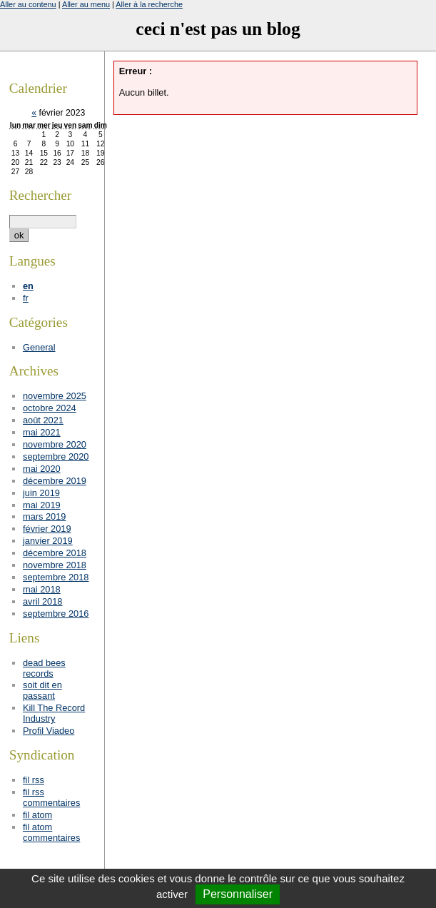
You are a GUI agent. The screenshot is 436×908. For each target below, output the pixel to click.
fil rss (33, 780)
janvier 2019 (48, 540)
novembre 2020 (54, 444)
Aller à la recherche (149, 4)
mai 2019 (42, 505)
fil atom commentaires (51, 832)
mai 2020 (42, 468)
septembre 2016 (55, 613)
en (28, 286)
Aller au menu (86, 4)
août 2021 (43, 420)
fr (26, 298)
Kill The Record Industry (54, 713)
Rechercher (40, 195)
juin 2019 (41, 493)
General (39, 347)
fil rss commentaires (51, 797)
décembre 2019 (54, 480)
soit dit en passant (42, 690)
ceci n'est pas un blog (218, 29)
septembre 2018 (55, 577)
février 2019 (47, 528)
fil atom (37, 814)
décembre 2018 (54, 553)
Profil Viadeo (48, 730)
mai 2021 (42, 432)
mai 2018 (42, 589)
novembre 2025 (54, 395)
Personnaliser (238, 894)
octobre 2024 (49, 408)
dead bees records (44, 668)
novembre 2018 (54, 565)
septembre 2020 (55, 456)
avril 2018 (43, 601)
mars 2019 (44, 516)
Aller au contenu (28, 4)
